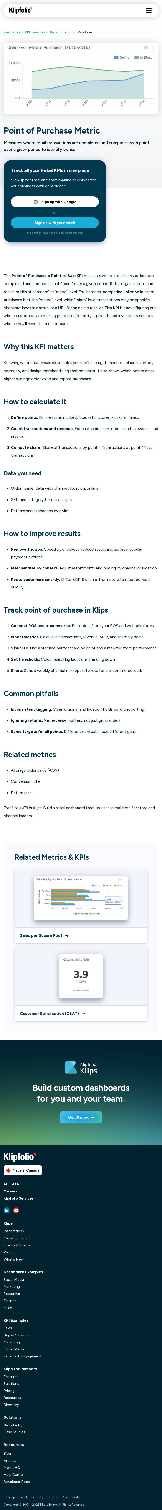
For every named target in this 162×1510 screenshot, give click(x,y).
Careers (10, 1191)
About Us (12, 1184)
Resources (12, 32)
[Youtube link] (16, 1210)
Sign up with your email (55, 223)
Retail (54, 32)
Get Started (78, 1117)
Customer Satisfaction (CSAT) (52, 1013)
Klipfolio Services (19, 1198)
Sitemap (9, 1497)
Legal (23, 1497)
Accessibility (71, 1497)
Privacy (53, 1497)
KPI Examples (35, 32)
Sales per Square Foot (44, 935)
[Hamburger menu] (149, 10)
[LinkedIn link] (7, 1210)
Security (37, 1497)
